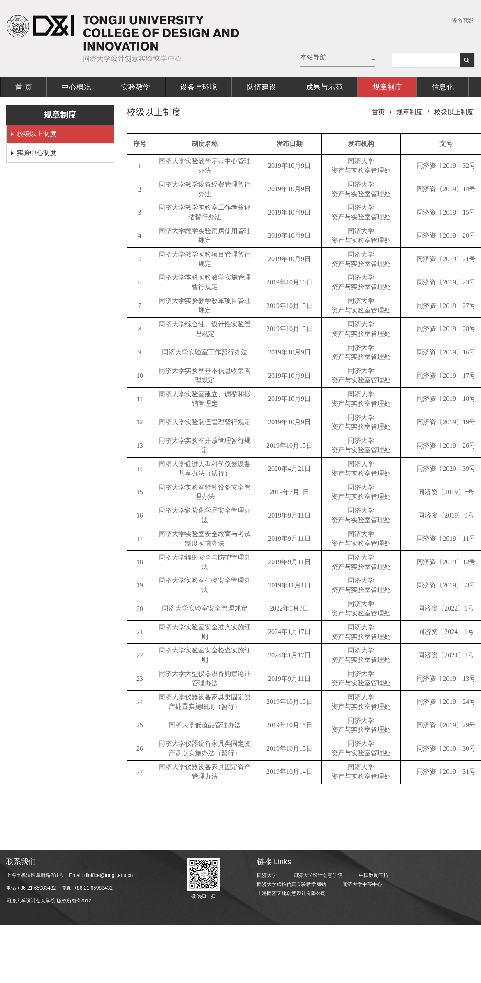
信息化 (443, 87)
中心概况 (76, 87)
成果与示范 (324, 87)
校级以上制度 (36, 133)
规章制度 (387, 87)
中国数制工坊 (373, 875)
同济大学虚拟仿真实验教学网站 (291, 884)
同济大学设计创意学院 (317, 875)
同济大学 (267, 875)
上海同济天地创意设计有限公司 (291, 893)
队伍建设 (261, 87)
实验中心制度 (36, 152)
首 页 (23, 87)
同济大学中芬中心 (362, 884)
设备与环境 (198, 87)
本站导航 (313, 56)
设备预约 (463, 20)
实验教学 (135, 87)
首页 (378, 112)
